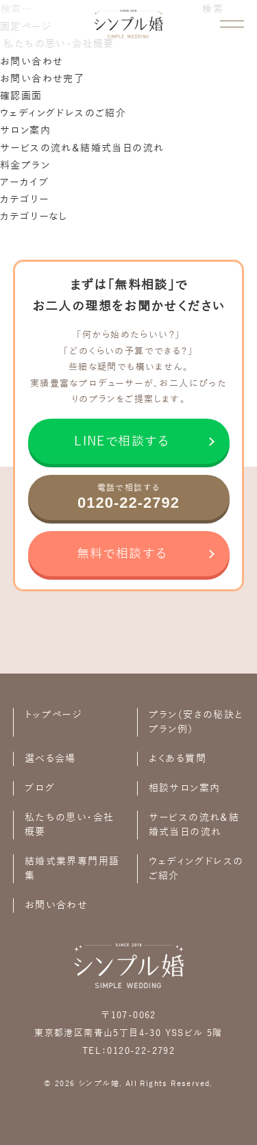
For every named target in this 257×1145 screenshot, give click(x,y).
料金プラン (25, 165)
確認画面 (21, 96)
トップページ (53, 715)
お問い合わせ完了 (42, 79)
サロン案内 (25, 130)
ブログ (40, 788)
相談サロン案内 (185, 788)
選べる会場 (50, 759)
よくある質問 (177, 759)
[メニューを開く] (232, 24)
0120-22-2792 (141, 1051)
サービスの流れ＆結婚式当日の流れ (82, 148)
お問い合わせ (31, 62)
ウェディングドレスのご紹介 (63, 113)
